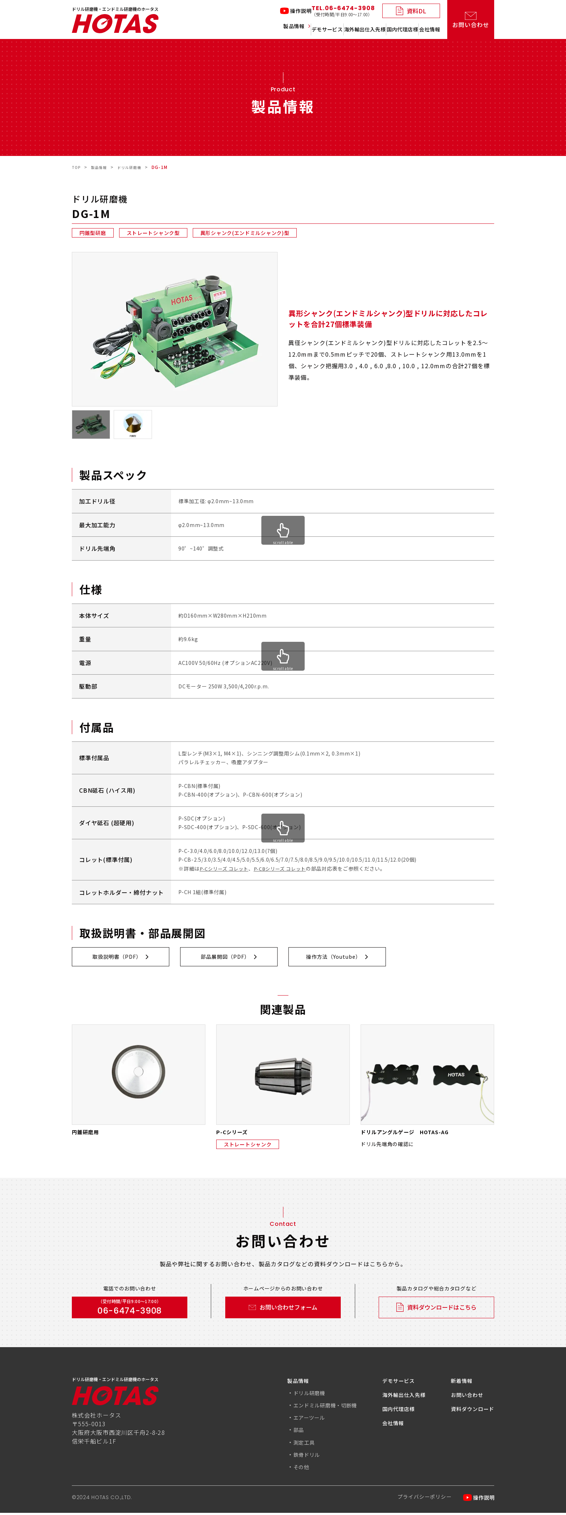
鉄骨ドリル (287, 1457)
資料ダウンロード (469, 1411)
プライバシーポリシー (418, 1500)
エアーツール (290, 1420)
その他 (281, 1469)
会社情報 (428, 29)
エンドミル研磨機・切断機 (308, 1407)
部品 (278, 1432)
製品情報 (220, 29)
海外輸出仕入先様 (327, 29)
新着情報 (457, 1383)
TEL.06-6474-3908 (343, 11)
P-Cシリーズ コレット (226, 868)
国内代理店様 (383, 29)
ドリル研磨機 (290, 1395)
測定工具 (284, 1444)
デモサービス (270, 29)
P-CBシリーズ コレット (285, 868)
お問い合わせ (463, 1397)
